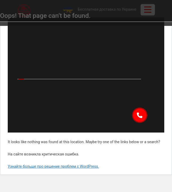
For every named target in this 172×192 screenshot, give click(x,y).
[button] (139, 115)
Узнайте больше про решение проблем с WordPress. (53, 166)
